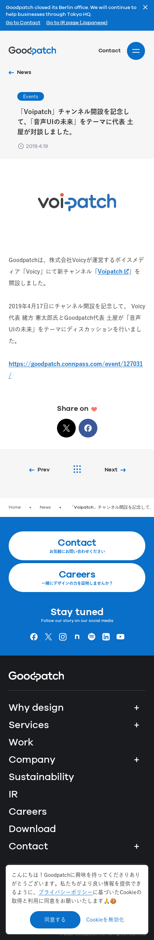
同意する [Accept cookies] (55, 919)
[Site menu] (136, 51)
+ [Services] (137, 725)
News (45, 507)
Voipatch (110, 271)
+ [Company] (137, 760)
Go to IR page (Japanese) (76, 23)
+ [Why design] (137, 708)
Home (15, 507)
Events (30, 96)
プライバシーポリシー (66, 892)
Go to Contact (23, 23)
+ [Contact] (137, 846)
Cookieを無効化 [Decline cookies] (105, 919)
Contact (109, 50)
